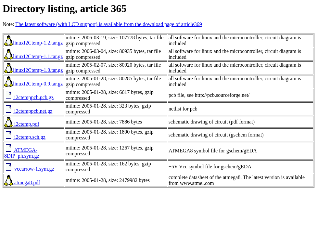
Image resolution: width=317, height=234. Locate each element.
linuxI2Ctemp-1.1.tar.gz (33, 56)
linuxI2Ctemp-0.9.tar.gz (33, 83)
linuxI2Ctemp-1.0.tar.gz (33, 70)
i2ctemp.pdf (21, 124)
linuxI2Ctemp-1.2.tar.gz (33, 43)
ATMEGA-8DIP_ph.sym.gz (21, 153)
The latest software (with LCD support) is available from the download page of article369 (108, 24)
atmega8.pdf (22, 182)
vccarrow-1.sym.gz (29, 169)
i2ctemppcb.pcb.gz (29, 97)
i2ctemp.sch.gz (24, 137)
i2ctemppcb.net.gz (28, 111)
